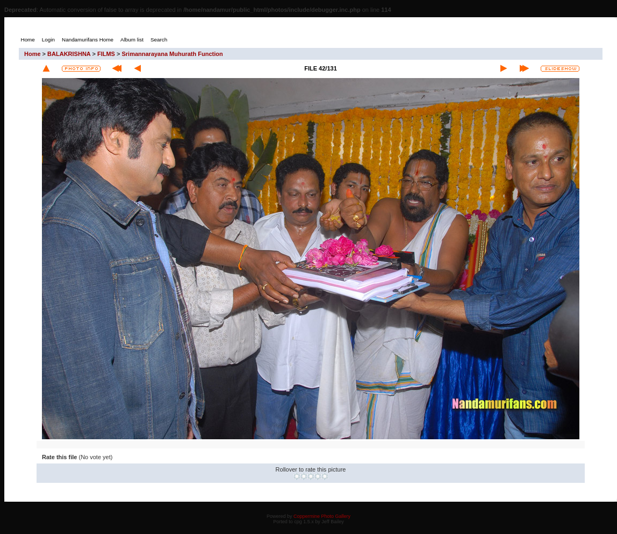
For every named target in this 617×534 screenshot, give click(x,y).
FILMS (106, 54)
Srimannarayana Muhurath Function (172, 54)
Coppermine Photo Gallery (321, 516)
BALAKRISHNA (68, 54)
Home (32, 54)
